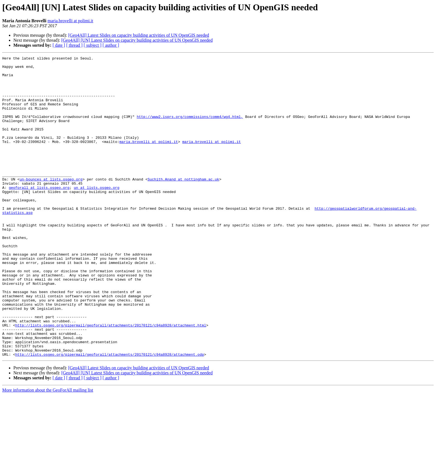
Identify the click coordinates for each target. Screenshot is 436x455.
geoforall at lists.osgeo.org (39, 214)
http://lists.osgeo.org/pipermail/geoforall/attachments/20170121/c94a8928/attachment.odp (109, 414)
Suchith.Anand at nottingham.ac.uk (183, 204)
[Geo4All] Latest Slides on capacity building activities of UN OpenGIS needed (138, 35)
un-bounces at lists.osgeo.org (50, 204)
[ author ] (111, 45)
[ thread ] (74, 45)
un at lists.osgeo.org (96, 214)
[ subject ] (92, 45)
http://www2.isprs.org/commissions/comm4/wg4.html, (190, 129)
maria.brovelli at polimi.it (70, 20)
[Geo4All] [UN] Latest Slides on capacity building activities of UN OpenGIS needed (136, 40)
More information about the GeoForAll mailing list (47, 450)
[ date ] (59, 45)
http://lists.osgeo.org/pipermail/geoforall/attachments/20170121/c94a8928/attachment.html (110, 379)
